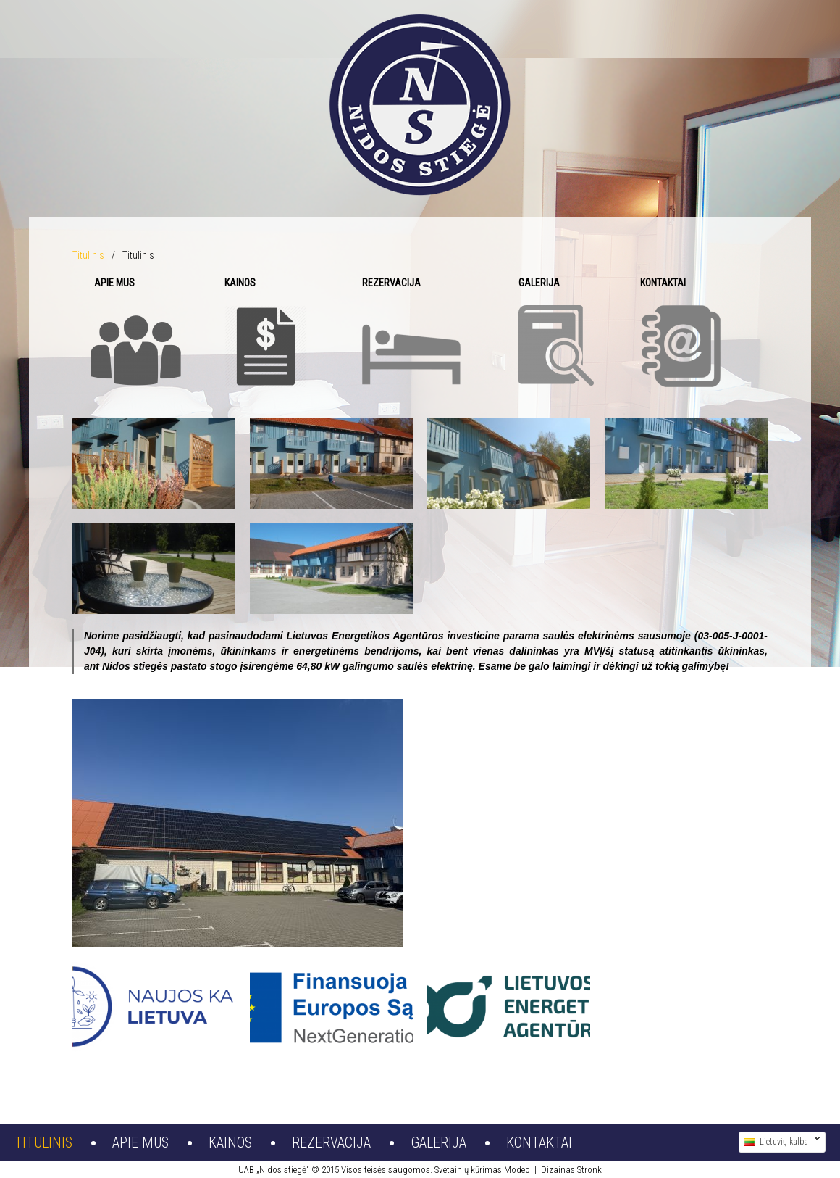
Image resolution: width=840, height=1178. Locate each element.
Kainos (230, 1142)
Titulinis (88, 255)
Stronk (589, 1169)
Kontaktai (539, 1142)
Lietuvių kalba (779, 1142)
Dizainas (558, 1169)
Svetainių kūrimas (468, 1169)
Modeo (517, 1169)
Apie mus (140, 1142)
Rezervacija (331, 1142)
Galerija (438, 1142)
